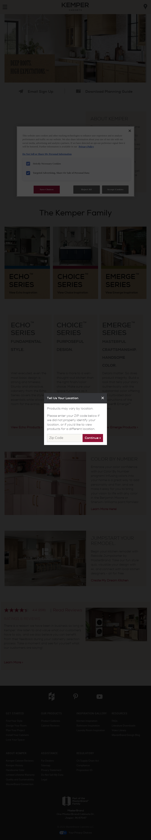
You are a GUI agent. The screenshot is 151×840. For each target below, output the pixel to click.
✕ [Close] (102, 398)
